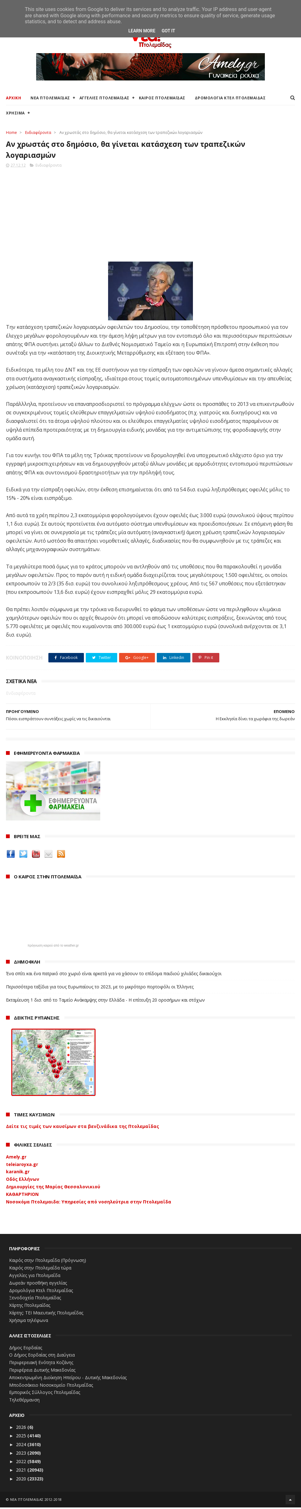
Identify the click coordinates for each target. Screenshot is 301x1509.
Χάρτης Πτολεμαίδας (29, 1307)
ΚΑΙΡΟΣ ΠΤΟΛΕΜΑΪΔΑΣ (162, 98)
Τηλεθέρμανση (24, 1401)
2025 (21, 1437)
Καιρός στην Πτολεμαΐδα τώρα (40, 1269)
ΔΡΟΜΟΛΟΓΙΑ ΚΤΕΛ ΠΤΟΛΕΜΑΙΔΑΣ (230, 98)
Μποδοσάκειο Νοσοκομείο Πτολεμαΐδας (51, 1387)
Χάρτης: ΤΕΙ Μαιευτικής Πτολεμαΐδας (46, 1314)
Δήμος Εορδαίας (25, 1349)
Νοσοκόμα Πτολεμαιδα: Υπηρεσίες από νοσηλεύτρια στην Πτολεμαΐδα (88, 1203)
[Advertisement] (150, 214)
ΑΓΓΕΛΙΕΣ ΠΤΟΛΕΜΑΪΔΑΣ (104, 98)
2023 (21, 1454)
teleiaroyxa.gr (22, 1166)
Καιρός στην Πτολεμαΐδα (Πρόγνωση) (47, 1262)
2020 (21, 1480)
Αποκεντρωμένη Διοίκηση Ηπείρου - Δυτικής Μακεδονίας (68, 1379)
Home (11, 133)
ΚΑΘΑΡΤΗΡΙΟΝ (22, 1196)
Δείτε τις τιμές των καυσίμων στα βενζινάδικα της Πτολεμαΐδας (82, 1128)
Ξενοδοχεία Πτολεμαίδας (35, 1299)
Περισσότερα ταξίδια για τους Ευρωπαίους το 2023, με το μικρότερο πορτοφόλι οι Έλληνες (100, 988)
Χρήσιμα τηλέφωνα (28, 1322)
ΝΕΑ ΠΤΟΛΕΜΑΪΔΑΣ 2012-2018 (36, 1501)
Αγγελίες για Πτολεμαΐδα (34, 1277)
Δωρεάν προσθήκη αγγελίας (38, 1284)
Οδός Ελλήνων (22, 1181)
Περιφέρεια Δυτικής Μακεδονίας (42, 1371)
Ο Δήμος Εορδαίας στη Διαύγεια (42, 1356)
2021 (21, 1471)
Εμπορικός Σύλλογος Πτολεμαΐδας (44, 1394)
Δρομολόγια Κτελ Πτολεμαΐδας (41, 1292)
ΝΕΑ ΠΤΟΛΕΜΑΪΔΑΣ (50, 98)
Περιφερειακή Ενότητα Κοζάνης (41, 1364)
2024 (21, 1446)
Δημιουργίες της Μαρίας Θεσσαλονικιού (53, 1188)
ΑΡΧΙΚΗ (13, 98)
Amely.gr (16, 1158)
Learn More (141, 30)
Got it (168, 30)
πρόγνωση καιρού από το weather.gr (53, 947)
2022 (21, 1463)
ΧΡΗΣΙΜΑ (15, 113)
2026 (21, 1429)
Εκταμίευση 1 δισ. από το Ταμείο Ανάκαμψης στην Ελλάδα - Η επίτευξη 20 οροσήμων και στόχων (105, 1001)
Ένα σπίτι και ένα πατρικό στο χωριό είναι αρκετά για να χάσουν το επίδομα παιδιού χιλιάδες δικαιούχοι (114, 975)
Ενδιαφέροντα (38, 133)
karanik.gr (18, 1173)
